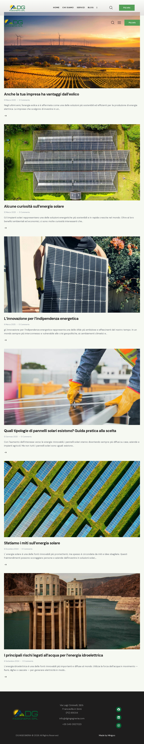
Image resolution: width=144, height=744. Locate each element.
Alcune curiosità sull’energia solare (34, 206)
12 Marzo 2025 (10, 212)
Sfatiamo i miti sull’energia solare (32, 543)
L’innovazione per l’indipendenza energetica (41, 318)
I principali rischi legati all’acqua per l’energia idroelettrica (53, 655)
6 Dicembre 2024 (11, 549)
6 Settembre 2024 (11, 661)
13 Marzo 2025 (10, 100)
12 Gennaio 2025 (11, 437)
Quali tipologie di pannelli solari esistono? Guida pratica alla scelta (60, 430)
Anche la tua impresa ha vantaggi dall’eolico (41, 94)
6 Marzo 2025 (10, 324)
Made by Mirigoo (107, 735)
